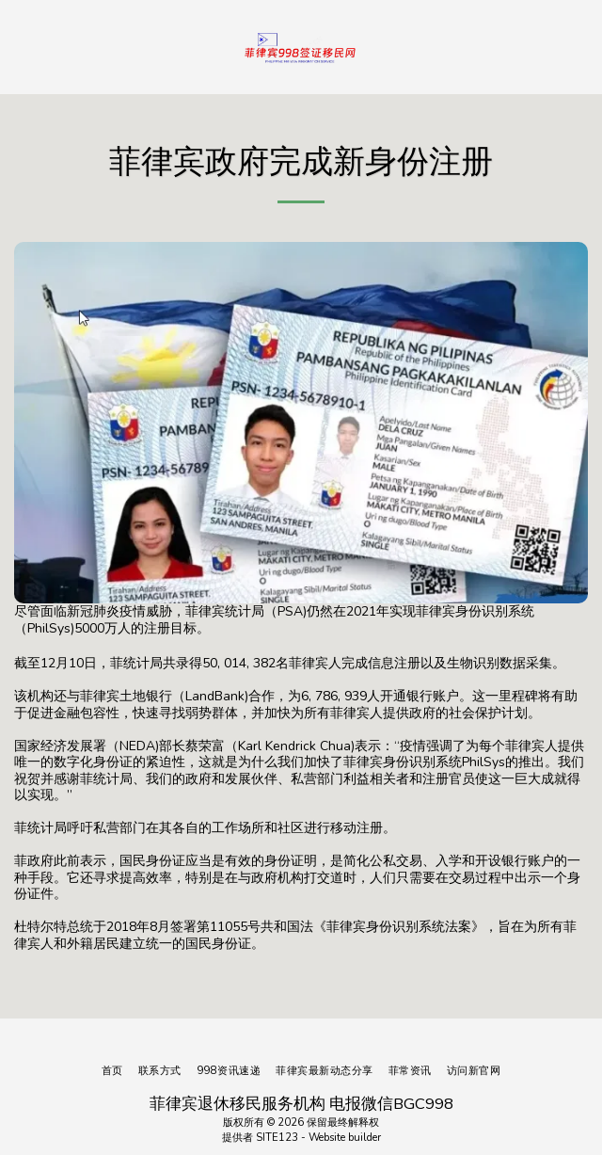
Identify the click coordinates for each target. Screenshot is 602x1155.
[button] (21, 45)
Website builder (345, 1138)
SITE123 (277, 1138)
